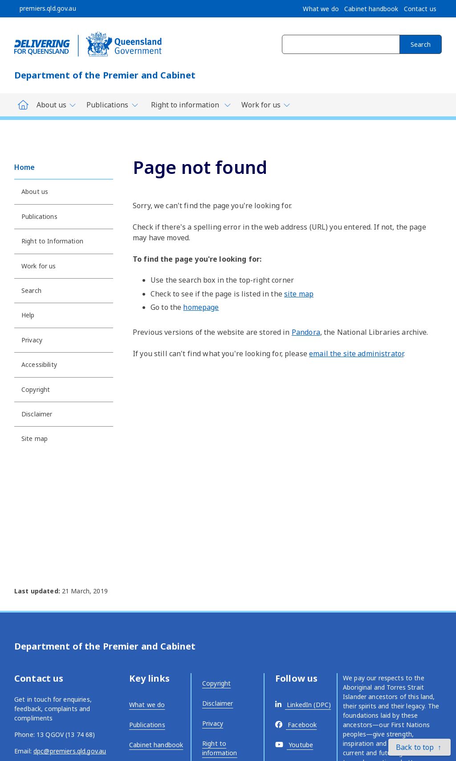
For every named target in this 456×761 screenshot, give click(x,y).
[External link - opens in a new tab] (303, 704)
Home (24, 167)
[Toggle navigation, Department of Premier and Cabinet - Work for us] (266, 104)
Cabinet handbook (156, 744)
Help (28, 315)
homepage (201, 307)
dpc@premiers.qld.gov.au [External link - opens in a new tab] (69, 751)
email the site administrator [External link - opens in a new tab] (356, 353)
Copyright (35, 389)
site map (299, 294)
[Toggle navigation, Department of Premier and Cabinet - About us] (56, 104)
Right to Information (52, 241)
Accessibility (39, 364)
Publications (39, 216)
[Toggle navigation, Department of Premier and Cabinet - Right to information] (190, 104)
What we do (147, 704)
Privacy (31, 340)
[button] (419, 747)
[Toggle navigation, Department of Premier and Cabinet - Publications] (112, 104)
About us (34, 191)
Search (421, 44)
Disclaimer (36, 414)
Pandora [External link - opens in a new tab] (306, 332)
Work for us (38, 266)
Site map (34, 438)
